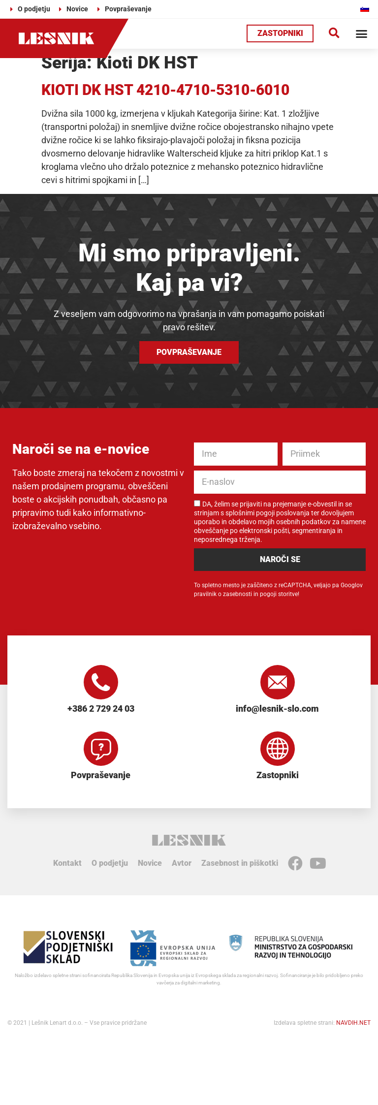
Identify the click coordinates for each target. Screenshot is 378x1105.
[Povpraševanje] (101, 748)
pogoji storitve (279, 594)
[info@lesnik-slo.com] (277, 682)
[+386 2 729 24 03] (101, 682)
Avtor (181, 863)
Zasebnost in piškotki (239, 863)
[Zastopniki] (277, 748)
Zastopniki (277, 775)
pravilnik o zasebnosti (223, 594)
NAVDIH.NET (353, 1022)
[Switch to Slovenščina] (364, 8)
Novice (150, 863)
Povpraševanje (100, 775)
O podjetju (110, 863)
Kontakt (67, 863)
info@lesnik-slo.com (277, 708)
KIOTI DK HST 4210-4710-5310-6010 (165, 89)
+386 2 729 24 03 (100, 708)
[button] (334, 34)
